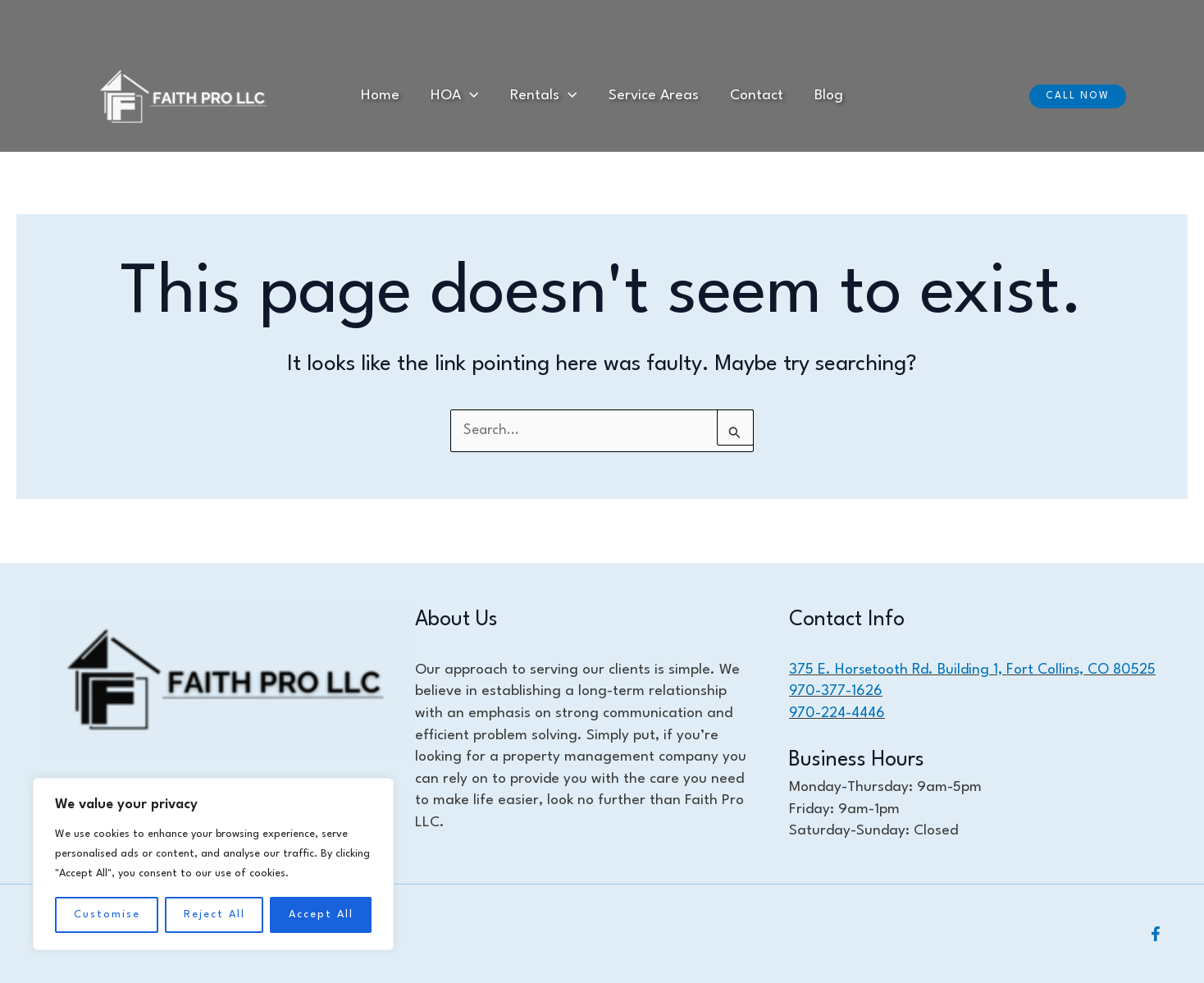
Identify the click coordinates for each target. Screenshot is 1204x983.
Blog (811, 96)
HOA (465, 96)
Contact (746, 96)
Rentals (546, 96)
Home (397, 96)
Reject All (214, 914)
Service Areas (649, 96)
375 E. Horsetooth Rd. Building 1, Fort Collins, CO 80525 (973, 669)
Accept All (321, 914)
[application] (480, 96)
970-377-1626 (836, 691)
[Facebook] (1155, 933)
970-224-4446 (837, 713)
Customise (107, 914)
